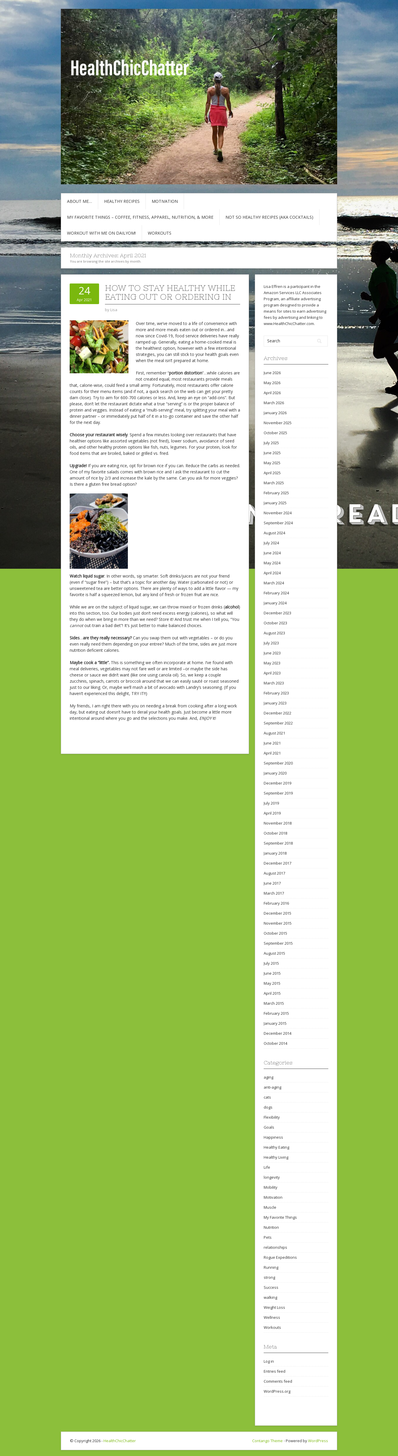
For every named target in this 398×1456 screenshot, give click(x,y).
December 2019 (277, 783)
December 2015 (277, 913)
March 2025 (274, 482)
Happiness (273, 1137)
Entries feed (274, 1371)
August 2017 (274, 873)
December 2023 (277, 613)
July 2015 (271, 963)
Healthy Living (276, 1157)
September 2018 (278, 843)
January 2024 (275, 603)
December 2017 (277, 863)
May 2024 (272, 563)
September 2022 (278, 723)
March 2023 (274, 683)
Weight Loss (274, 1307)
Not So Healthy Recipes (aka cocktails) (269, 217)
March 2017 (274, 893)
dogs (268, 1107)
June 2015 (272, 973)
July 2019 (271, 803)
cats (267, 1097)
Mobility (270, 1187)
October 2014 (275, 1043)
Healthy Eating (276, 1147)
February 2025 (276, 492)
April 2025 (272, 472)
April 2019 (272, 813)
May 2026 (272, 382)
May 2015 (272, 983)
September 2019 (278, 793)
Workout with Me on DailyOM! (101, 233)
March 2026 (274, 402)
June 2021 (272, 743)
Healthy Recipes (122, 201)
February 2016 (276, 903)
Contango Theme (267, 1440)
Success (271, 1287)
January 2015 (275, 1023)
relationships (275, 1247)
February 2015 (276, 1013)
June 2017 (272, 883)
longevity (272, 1177)
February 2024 (276, 593)
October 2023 (275, 623)
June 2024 (272, 552)
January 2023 (275, 703)
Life (267, 1167)
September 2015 (278, 943)
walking (270, 1297)
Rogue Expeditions (280, 1257)
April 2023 (272, 673)
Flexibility (272, 1117)
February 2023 (276, 693)
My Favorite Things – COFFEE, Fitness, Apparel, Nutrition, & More (140, 217)
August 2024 (274, 532)
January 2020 (275, 773)
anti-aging (272, 1087)
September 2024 (278, 522)
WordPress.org (277, 1391)
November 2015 (278, 923)
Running (271, 1267)
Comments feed (278, 1381)
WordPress (318, 1440)
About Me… (79, 201)
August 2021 (274, 733)
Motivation (165, 201)
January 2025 (275, 502)
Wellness (272, 1317)
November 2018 (278, 823)
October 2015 (275, 933)
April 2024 (272, 573)
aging (268, 1077)
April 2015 (272, 993)
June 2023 (272, 653)
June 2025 (272, 452)
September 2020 (278, 763)
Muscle (270, 1207)
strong (269, 1277)
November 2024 (278, 512)
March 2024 (274, 583)
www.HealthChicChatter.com (289, 323)
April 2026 (272, 392)
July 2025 (271, 442)
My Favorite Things (280, 1217)
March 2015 (274, 1003)
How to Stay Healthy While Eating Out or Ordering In (170, 292)
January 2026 (275, 412)
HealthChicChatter (119, 1440)
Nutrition (271, 1227)
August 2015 (274, 953)
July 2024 (271, 542)
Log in (269, 1361)
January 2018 (275, 853)
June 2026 (272, 372)
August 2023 (274, 633)
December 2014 (277, 1033)
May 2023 (272, 663)
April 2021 (272, 753)
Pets (268, 1237)
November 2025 (278, 422)
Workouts (159, 233)
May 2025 (272, 462)
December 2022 (277, 713)
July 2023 (271, 643)
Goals (269, 1127)
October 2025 (275, 432)
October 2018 (275, 833)
